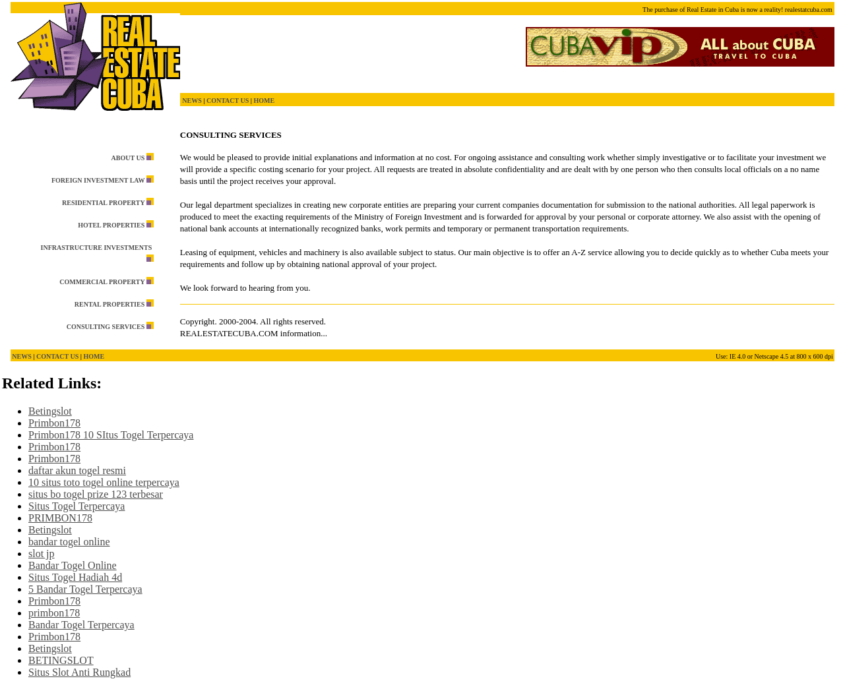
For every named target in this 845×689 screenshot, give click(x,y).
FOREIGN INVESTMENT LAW (97, 180)
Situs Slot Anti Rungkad (79, 672)
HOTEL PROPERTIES (111, 225)
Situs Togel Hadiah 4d (75, 577)
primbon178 (54, 612)
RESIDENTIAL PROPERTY (103, 202)
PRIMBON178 (60, 518)
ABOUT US (128, 158)
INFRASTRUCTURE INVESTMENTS (96, 247)
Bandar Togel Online (72, 565)
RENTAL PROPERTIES (109, 304)
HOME (263, 100)
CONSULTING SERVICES (106, 326)
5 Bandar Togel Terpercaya (85, 589)
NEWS (191, 100)
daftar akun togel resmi (77, 470)
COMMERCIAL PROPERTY (101, 281)
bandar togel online (69, 541)
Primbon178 (54, 423)
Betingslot (50, 411)
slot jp (41, 553)
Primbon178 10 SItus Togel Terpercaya (110, 434)
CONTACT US (227, 100)
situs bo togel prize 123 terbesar (95, 494)
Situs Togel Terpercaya (76, 506)
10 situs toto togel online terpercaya (103, 482)
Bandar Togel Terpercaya (81, 624)
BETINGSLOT (61, 660)
